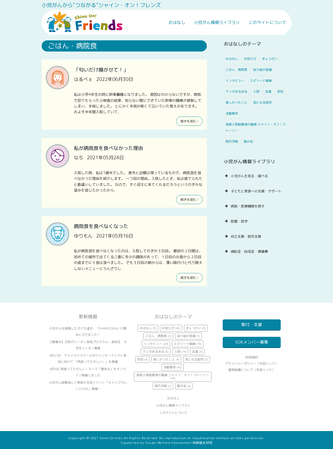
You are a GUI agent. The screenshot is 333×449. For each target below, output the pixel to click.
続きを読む (189, 121)
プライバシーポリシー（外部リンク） (251, 370)
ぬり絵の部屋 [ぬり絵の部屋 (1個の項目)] (262, 69)
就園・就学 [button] (236, 221)
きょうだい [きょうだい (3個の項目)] (270, 58)
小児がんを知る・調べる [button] (246, 176)
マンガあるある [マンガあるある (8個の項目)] (236, 91)
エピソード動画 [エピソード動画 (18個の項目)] (261, 80)
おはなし (177, 22)
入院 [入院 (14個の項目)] (256, 91)
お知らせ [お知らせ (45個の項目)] (250, 58)
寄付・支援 (251, 324)
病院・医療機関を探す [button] (244, 206)
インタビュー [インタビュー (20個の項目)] (235, 80)
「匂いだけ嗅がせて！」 (101, 69)
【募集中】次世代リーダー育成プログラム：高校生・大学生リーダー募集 (88, 345)
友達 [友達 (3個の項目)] (268, 91)
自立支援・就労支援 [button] (242, 236)
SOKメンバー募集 (251, 345)
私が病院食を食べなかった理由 (108, 148)
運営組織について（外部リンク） (251, 376)
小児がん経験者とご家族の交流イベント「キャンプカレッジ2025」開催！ (88, 385)
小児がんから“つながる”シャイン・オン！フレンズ (101, 5)
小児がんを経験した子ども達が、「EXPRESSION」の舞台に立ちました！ (87, 331)
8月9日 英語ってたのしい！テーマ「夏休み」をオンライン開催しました (88, 372)
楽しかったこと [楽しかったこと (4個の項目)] (236, 102)
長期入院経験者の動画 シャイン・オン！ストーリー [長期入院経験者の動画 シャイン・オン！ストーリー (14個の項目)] (256, 127)
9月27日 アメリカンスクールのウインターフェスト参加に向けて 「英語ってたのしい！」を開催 (87, 358)
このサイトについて (267, 22)
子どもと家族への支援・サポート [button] (252, 191)
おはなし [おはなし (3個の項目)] (232, 58)
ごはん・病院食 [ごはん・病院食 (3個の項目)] (236, 69)
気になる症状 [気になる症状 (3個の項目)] (262, 102)
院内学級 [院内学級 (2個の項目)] (232, 141)
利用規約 (251, 363)
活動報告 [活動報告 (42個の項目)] (232, 113)
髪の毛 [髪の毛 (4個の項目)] (248, 141)
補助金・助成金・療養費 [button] (246, 251)
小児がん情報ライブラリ (217, 22)
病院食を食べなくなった (101, 226)
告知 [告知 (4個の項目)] (280, 91)
